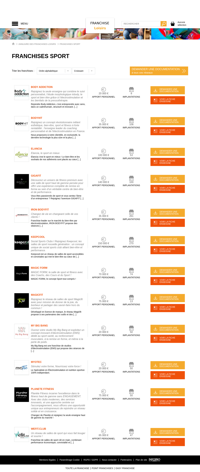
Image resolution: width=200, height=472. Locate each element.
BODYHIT (36, 118)
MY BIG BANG (39, 325)
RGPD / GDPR (90, 460)
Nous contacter (109, 460)
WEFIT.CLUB (38, 429)
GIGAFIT (36, 175)
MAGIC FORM (39, 268)
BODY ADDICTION (42, 87)
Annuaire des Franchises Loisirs (37, 44)
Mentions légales (47, 460)
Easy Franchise (125, 468)
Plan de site (141, 460)
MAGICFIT (37, 295)
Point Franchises (102, 468)
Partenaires (126, 460)
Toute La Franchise (77, 468)
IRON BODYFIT (40, 209)
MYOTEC (36, 362)
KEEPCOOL (38, 237)
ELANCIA (36, 148)
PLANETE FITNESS (42, 389)
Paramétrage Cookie (70, 460)
